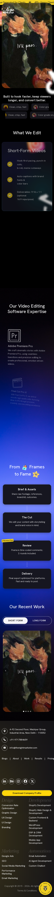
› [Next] (48, 670)
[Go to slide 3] (28, 711)
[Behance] (11, 781)
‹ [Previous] (5, 670)
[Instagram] (18, 781)
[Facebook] (25, 781)
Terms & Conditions (27, 890)
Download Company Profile (27, 793)
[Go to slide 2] (25, 711)
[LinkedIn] (4, 781)
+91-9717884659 (19, 739)
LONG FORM (35, 620)
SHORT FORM (19, 620)
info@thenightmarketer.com (23, 747)
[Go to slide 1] (23, 711)
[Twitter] (32, 781)
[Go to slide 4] (30, 711)
